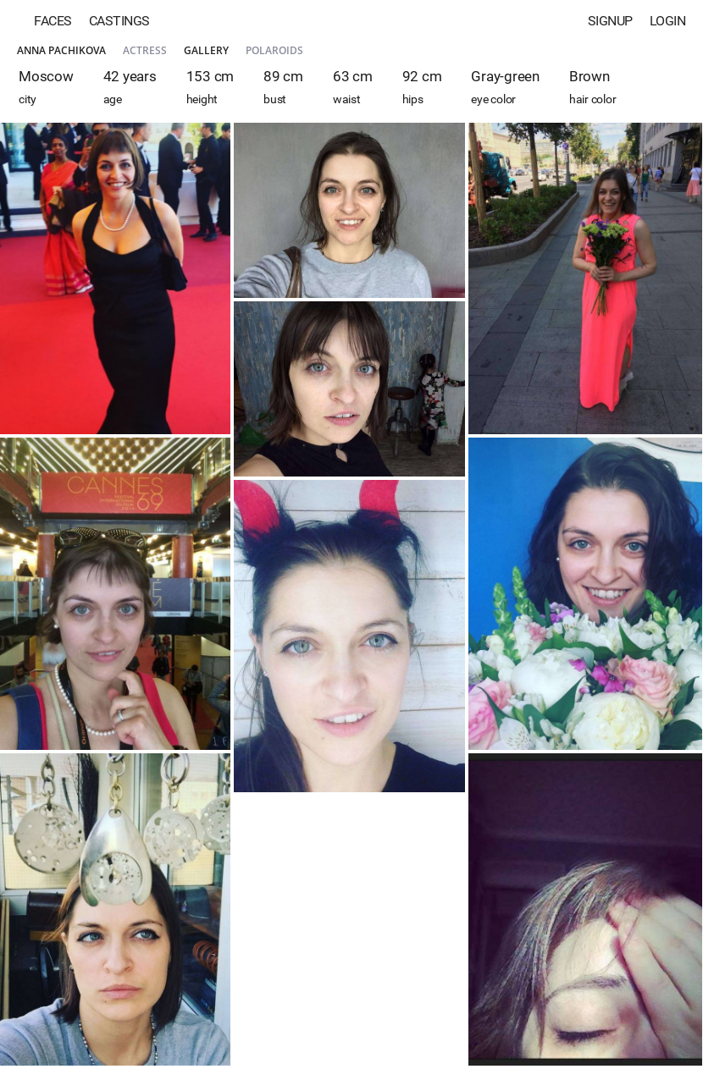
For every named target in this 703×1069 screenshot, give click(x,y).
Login (668, 21)
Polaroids (274, 50)
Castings (119, 21)
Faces (53, 21)
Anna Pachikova (61, 50)
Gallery (206, 50)
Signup (610, 21)
